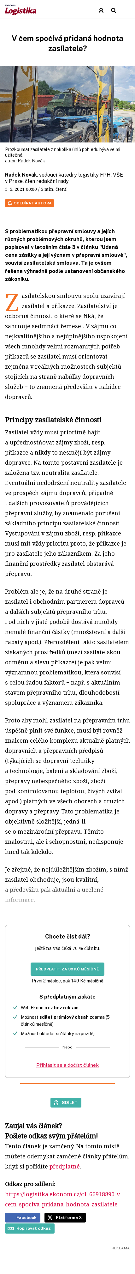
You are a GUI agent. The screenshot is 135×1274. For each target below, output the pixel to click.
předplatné (65, 1166)
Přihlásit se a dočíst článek (67, 1065)
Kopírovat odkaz (33, 1228)
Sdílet (70, 1102)
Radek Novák (31, 160)
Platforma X (69, 1217)
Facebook (26, 1217)
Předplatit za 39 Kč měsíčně (67, 969)
